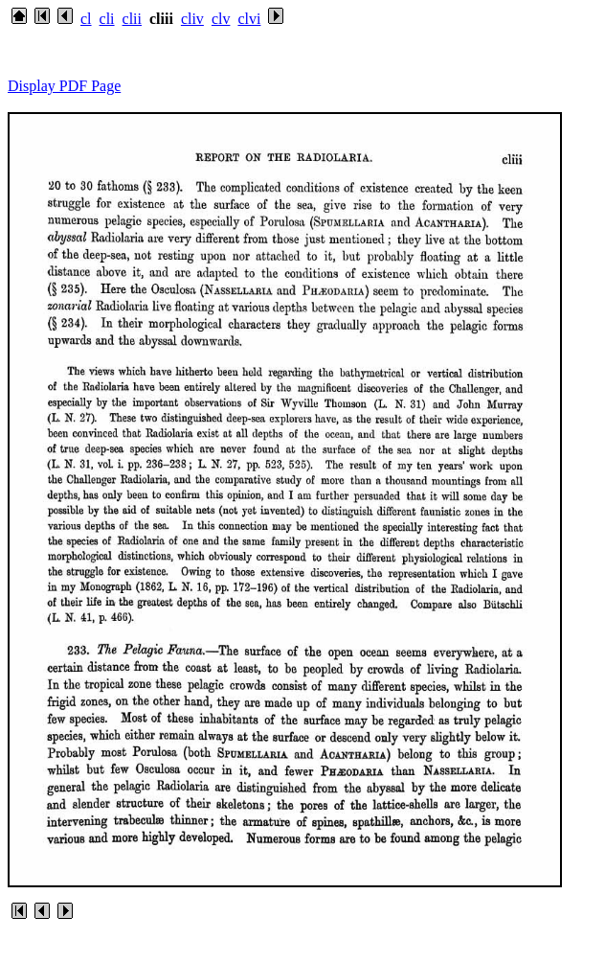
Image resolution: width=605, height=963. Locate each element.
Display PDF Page (64, 86)
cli (107, 19)
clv (221, 19)
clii (132, 19)
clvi (248, 19)
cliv (192, 19)
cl (86, 19)
